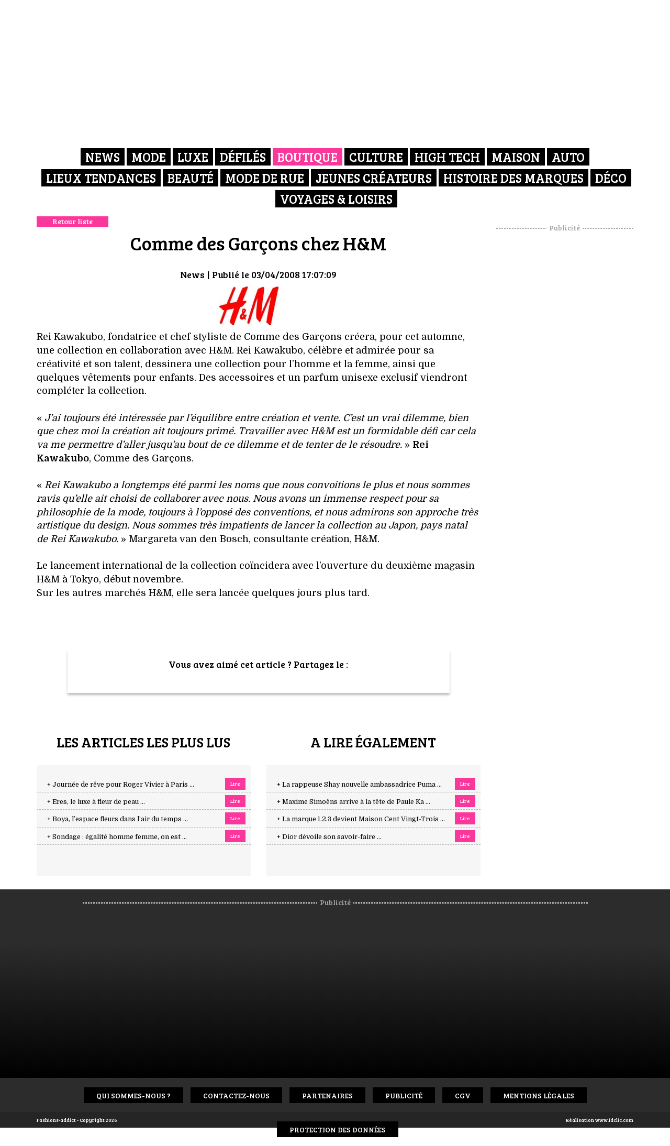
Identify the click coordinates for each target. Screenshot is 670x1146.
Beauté (191, 177)
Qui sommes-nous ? (133, 1095)
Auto (568, 157)
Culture (376, 157)
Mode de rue (264, 177)
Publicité (403, 1095)
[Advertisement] (564, 390)
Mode (148, 157)
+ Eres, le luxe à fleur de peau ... (96, 802)
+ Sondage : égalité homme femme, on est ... (117, 837)
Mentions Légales (538, 1095)
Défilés (243, 157)
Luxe (192, 157)
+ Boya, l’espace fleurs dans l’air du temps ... (117, 819)
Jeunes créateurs (374, 177)
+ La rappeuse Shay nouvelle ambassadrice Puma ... (359, 784)
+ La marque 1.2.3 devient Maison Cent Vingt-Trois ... (361, 819)
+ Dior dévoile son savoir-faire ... (329, 837)
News (102, 157)
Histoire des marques (513, 177)
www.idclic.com (614, 1119)
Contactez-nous (236, 1095)
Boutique (307, 157)
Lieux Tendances (101, 177)
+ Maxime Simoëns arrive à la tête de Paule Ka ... (353, 802)
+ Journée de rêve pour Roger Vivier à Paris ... (120, 784)
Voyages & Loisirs (336, 198)
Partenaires (327, 1095)
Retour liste (72, 221)
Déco (611, 177)
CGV (463, 1095)
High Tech (447, 157)
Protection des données (337, 1129)
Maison (516, 157)
